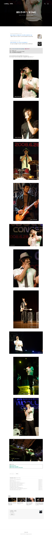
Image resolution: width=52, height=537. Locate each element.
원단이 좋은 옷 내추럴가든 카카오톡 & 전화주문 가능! (21, 35)
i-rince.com (26, 532)
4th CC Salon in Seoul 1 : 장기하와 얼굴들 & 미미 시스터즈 (18, 488)
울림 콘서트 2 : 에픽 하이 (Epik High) (15, 479)
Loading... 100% (8, 3)
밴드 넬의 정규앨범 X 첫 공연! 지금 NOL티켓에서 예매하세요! (21, 43)
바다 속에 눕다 (12, 512)
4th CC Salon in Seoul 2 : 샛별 (14, 486)
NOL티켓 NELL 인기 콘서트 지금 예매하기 (19, 42)
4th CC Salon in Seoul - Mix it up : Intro (15, 489)
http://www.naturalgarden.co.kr (15, 33)
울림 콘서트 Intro (12, 480)
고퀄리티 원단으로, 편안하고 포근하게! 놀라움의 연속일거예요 (21, 36)
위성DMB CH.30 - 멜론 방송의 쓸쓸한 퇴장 (15, 487)
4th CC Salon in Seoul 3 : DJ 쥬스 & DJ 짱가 (16, 485)
